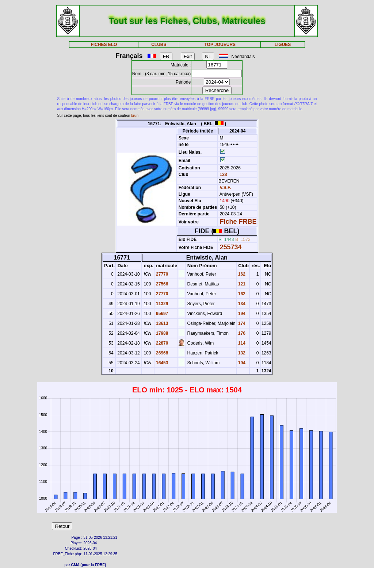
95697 (161, 313)
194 (241, 313)
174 (241, 323)
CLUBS (158, 44)
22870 (161, 343)
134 (241, 303)
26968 (161, 353)
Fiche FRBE (238, 221)
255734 (231, 247)
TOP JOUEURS (220, 44)
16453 (161, 362)
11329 (161, 303)
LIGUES (283, 44)
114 (241, 343)
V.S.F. (225, 187)
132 (241, 353)
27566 (161, 284)
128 (222, 174)
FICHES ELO (104, 44)
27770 (161, 274)
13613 (161, 323)
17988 (161, 333)
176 (241, 333)
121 (241, 284)
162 (241, 274)
